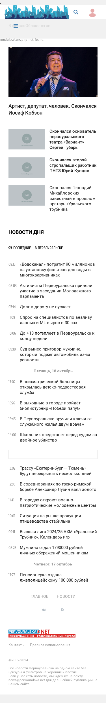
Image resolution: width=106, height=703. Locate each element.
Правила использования (50, 645)
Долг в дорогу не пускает (45, 306)
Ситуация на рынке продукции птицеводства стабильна (50, 518)
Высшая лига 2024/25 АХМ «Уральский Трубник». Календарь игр (58, 534)
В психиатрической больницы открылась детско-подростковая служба (53, 387)
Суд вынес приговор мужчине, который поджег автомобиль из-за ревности (55, 354)
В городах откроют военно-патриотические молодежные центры (58, 502)
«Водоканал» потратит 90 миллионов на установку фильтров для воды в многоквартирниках (57, 270)
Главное (39, 596)
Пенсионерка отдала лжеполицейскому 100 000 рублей (54, 577)
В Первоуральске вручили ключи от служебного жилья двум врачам (56, 421)
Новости (66, 596)
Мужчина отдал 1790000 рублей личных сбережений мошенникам (54, 550)
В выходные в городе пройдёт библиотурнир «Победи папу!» (50, 405)
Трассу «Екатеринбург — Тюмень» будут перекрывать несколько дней (56, 471)
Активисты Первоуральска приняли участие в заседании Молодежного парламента (56, 291)
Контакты (16, 645)
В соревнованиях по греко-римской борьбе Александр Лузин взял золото (58, 487)
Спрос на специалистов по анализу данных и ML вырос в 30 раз (56, 320)
